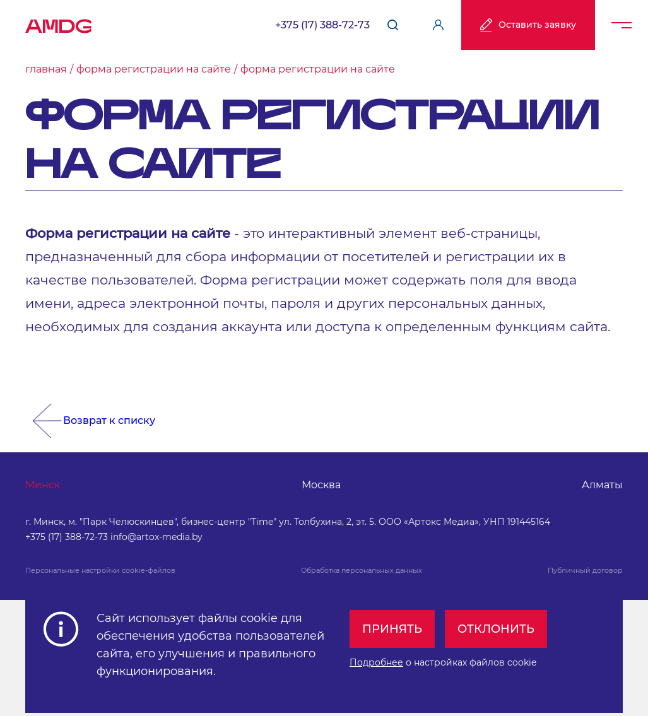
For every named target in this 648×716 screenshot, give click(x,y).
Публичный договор (585, 570)
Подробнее (376, 661)
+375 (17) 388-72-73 (322, 25)
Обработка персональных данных (361, 570)
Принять (392, 628)
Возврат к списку (109, 420)
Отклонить (495, 628)
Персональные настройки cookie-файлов (100, 570)
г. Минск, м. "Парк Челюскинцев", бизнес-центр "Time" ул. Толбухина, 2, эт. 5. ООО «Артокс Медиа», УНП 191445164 (287, 521)
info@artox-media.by (156, 537)
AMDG (58, 22)
